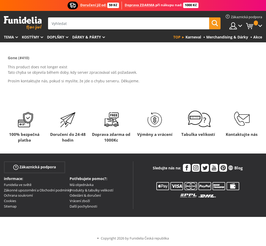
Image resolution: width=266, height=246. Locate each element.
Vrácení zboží (80, 200)
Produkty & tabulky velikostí (91, 190)
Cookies (10, 200)
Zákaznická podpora (34, 167)
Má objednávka (82, 184)
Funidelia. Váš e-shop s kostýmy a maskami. (23, 23)
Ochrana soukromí (18, 195)
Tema (9, 37)
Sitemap (10, 206)
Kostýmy (30, 37)
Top (177, 37)
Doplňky (55, 37)
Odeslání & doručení (85, 195)
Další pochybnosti (83, 206)
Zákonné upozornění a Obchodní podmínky (37, 190)
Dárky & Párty (86, 37)
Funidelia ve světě (17, 184)
